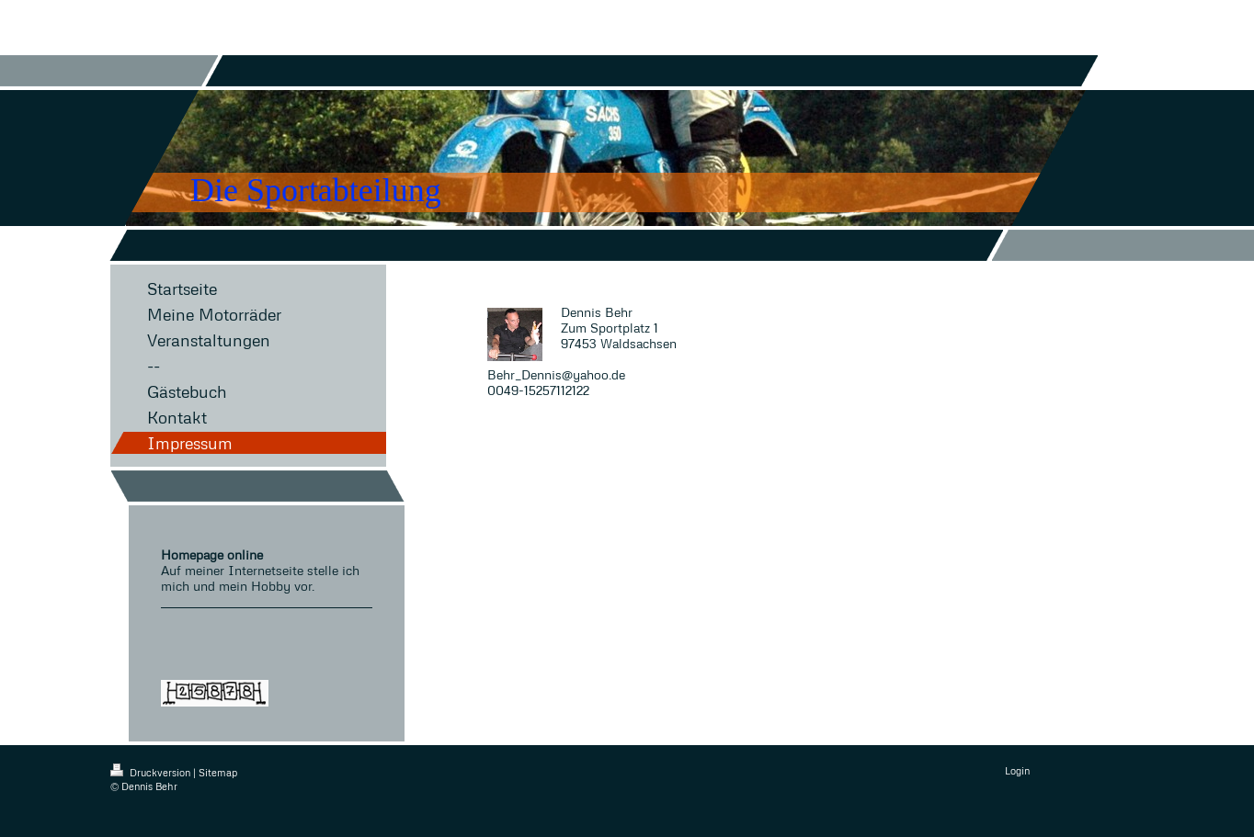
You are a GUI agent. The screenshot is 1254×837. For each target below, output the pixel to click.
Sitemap (218, 772)
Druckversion (151, 772)
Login (1017, 770)
